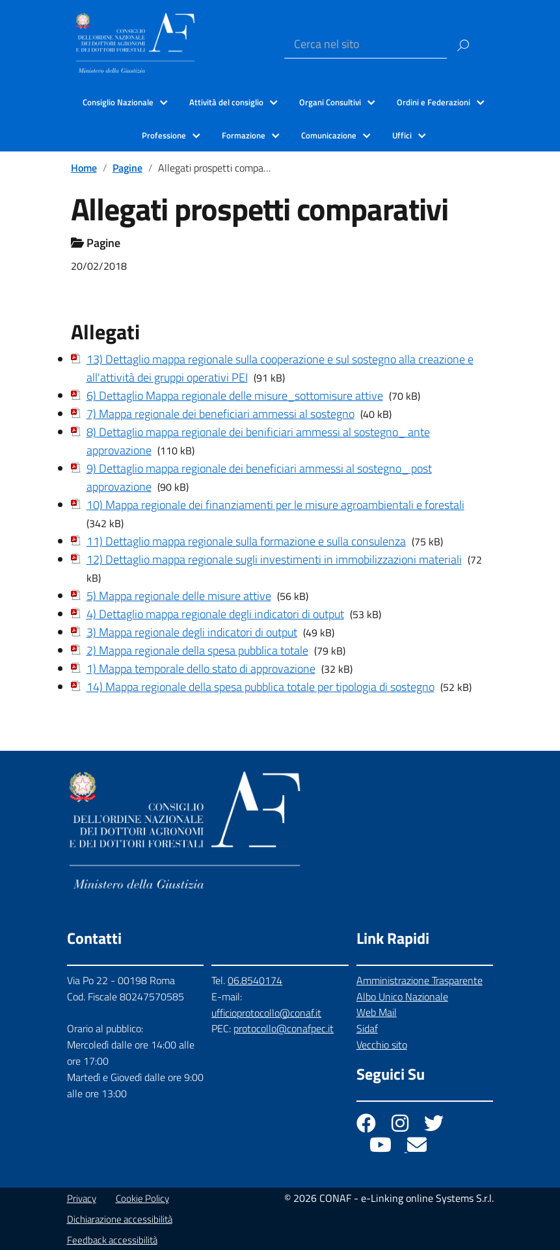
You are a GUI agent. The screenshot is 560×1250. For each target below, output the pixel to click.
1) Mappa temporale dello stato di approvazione (201, 668)
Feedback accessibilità (112, 1239)
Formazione (243, 135)
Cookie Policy (142, 1198)
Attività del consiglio (226, 102)
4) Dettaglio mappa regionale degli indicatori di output (215, 614)
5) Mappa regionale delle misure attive (179, 596)
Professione (164, 135)
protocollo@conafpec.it (283, 1028)
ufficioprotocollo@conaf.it (266, 1013)
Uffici (402, 135)
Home (84, 168)
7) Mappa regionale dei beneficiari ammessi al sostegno (220, 414)
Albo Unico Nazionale (402, 996)
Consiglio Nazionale (118, 102)
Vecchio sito (381, 1044)
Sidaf (367, 1028)
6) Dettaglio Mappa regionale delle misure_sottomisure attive (235, 395)
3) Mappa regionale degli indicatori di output (192, 632)
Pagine (127, 168)
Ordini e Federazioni (433, 102)
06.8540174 (255, 980)
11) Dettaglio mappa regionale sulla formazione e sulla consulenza (246, 541)
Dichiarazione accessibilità (119, 1219)
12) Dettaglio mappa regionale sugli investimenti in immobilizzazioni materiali (274, 559)
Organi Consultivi (330, 102)
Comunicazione (328, 135)
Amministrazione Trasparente (419, 980)
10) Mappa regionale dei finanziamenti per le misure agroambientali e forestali (275, 505)
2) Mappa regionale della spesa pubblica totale (197, 650)
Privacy (81, 1198)
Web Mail (376, 1012)
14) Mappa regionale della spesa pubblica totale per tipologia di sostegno (260, 687)
